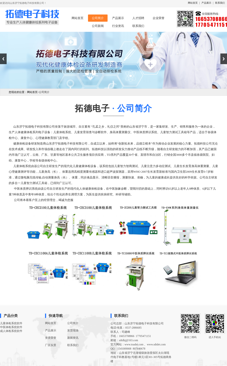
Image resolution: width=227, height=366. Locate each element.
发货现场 (72, 330)
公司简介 (98, 18)
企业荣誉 (158, 18)
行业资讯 (118, 26)
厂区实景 (50, 345)
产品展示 (206, 3)
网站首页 (193, 3)
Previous (3, 58)
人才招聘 (138, 18)
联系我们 (220, 3)
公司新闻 (98, 26)
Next (223, 58)
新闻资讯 (72, 337)
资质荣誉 (50, 337)
